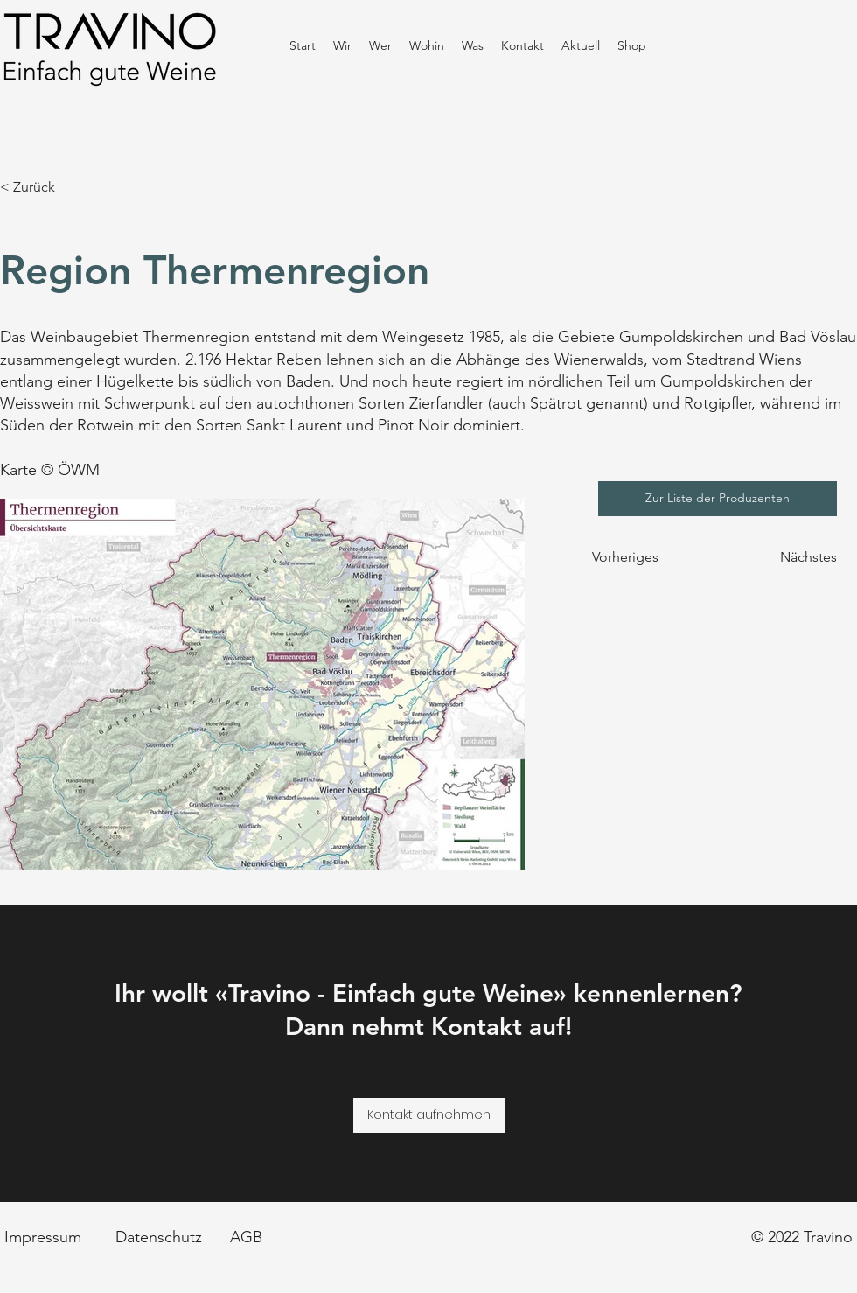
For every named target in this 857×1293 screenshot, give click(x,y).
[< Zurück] (57, 187)
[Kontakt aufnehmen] (429, 1115)
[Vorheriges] (635, 557)
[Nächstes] (797, 557)
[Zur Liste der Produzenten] (717, 498)
